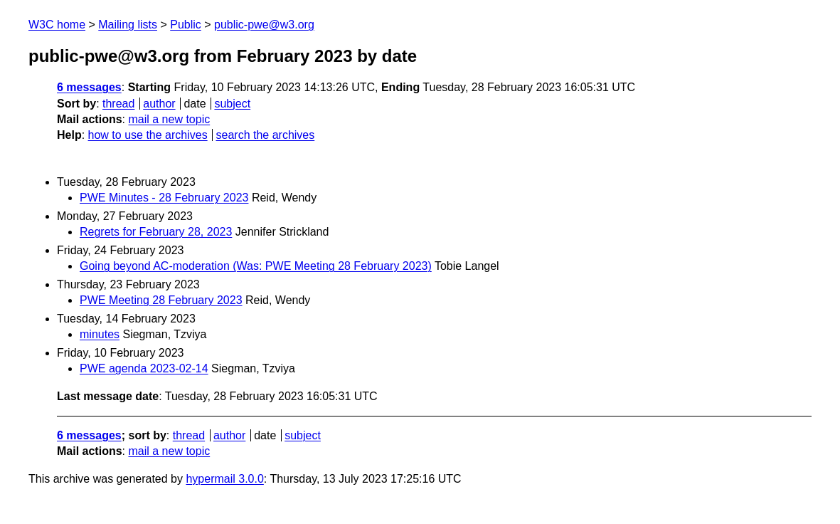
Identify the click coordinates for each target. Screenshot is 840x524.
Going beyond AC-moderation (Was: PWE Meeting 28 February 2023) (256, 266)
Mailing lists (127, 25)
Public (185, 25)
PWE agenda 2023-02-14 (144, 368)
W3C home (56, 25)
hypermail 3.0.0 (224, 479)
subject (232, 104)
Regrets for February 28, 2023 (156, 232)
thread (118, 104)
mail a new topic (169, 119)
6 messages (89, 87)
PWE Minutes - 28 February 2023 (164, 198)
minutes (99, 334)
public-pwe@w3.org (264, 25)
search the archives (265, 135)
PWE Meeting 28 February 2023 (161, 300)
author (159, 104)
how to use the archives (148, 135)
